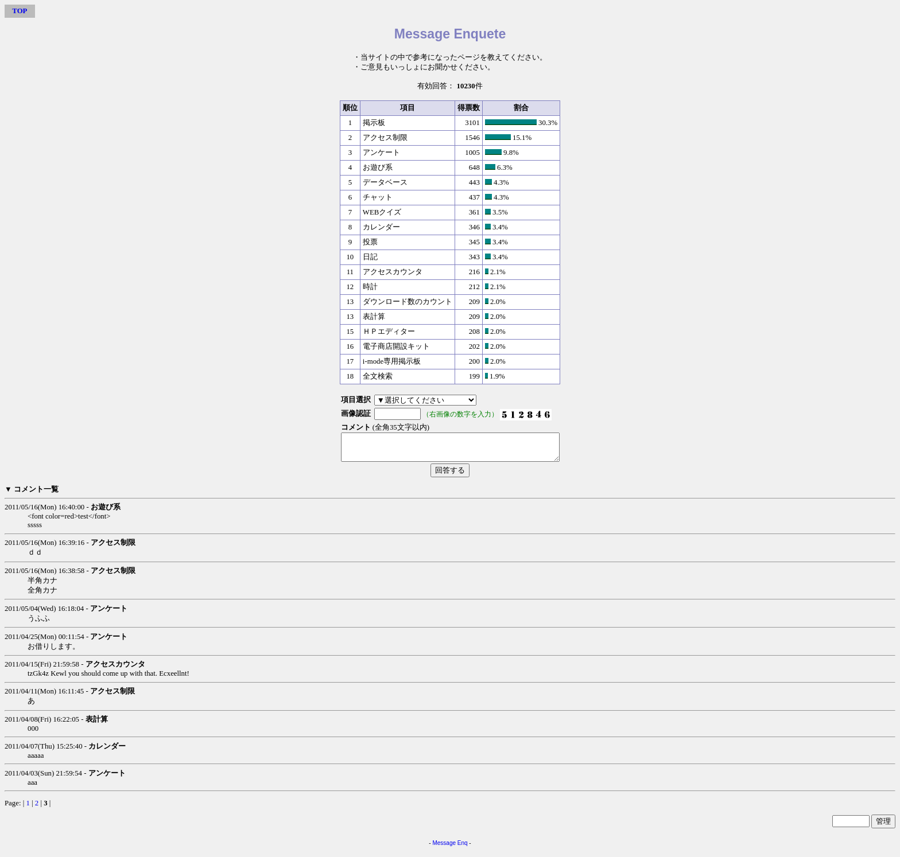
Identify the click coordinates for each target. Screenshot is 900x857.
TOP (19, 11)
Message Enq (449, 848)
